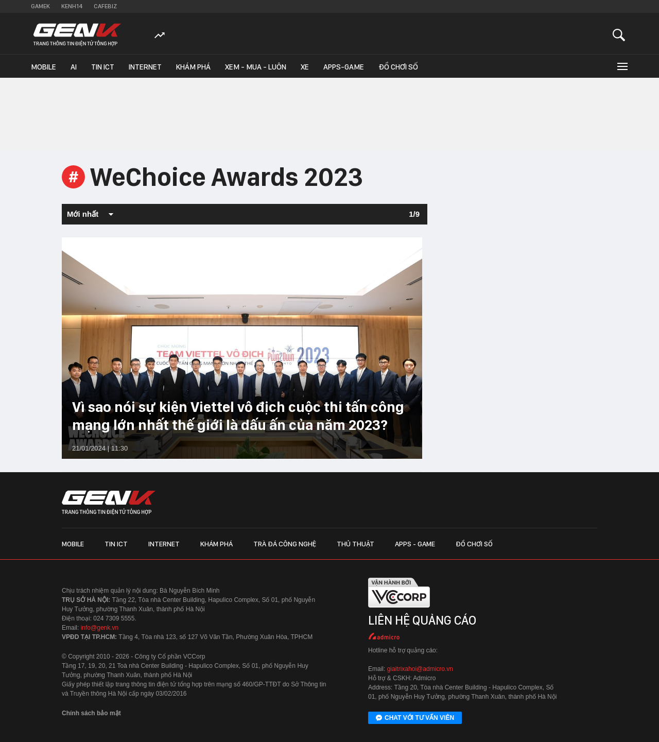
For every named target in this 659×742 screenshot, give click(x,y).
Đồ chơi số (398, 67)
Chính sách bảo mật (91, 713)
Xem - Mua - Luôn (255, 67)
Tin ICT (102, 67)
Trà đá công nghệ (284, 544)
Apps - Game (415, 544)
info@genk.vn (100, 627)
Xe (305, 67)
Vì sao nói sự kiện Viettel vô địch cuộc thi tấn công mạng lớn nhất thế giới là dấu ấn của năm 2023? (238, 416)
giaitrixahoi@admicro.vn (420, 668)
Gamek (40, 6)
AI (74, 67)
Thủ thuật (355, 544)
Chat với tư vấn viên (415, 718)
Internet (145, 67)
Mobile (43, 67)
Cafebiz (105, 6)
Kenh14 (71, 6)
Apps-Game (343, 67)
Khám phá (193, 67)
